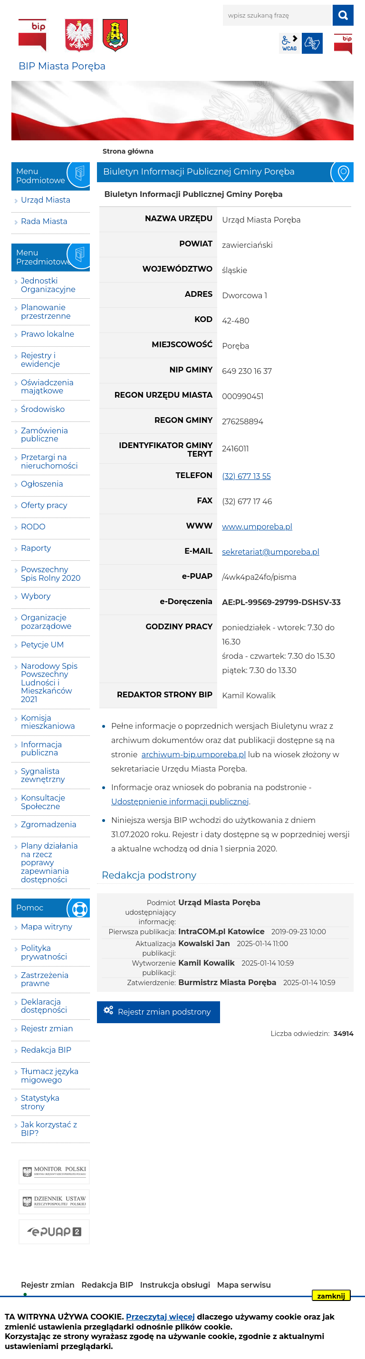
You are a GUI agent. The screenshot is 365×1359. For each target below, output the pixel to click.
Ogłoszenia (42, 484)
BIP (343, 44)
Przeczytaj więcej (160, 1316)
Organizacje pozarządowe (46, 622)
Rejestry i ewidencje (40, 360)
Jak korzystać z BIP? (49, 1129)
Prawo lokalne (47, 334)
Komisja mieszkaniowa (48, 722)
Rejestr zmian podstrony (164, 1012)
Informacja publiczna (41, 749)
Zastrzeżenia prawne (44, 979)
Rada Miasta (44, 221)
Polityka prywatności (44, 952)
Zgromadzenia (49, 824)
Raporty (36, 548)
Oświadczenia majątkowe (47, 387)
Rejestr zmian (47, 1028)
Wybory (35, 596)
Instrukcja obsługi (175, 1285)
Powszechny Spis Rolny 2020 (51, 574)
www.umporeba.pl (257, 526)
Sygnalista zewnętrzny (43, 775)
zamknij (331, 1296)
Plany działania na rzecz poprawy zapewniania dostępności (49, 862)
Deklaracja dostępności (44, 1006)
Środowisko (43, 409)
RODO (33, 526)
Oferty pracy (44, 505)
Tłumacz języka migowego (49, 1076)
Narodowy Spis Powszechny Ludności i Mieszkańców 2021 (49, 683)
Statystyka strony (40, 1102)
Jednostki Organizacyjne (48, 285)
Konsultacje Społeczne (43, 802)
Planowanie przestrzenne (46, 312)
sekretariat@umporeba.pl (270, 552)
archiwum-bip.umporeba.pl (194, 754)
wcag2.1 (289, 43)
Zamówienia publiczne (44, 435)
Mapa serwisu (244, 1285)
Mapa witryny (46, 926)
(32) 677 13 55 (246, 476)
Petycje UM (42, 644)
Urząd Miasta (45, 200)
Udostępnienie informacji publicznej (180, 801)
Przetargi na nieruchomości (49, 461)
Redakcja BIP (46, 1050)
